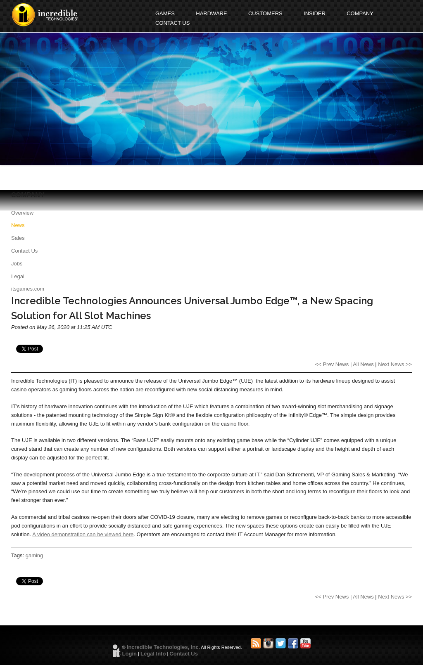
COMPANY (360, 13)
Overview (22, 213)
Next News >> (395, 364)
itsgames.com (27, 289)
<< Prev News (332, 364)
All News (363, 364)
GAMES (165, 13)
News (18, 225)
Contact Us (24, 251)
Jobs (16, 263)
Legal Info (153, 654)
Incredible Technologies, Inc (163, 647)
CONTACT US (172, 23)
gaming (34, 555)
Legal (17, 276)
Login (129, 654)
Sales (18, 238)
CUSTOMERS (265, 13)
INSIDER (315, 13)
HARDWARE (211, 13)
